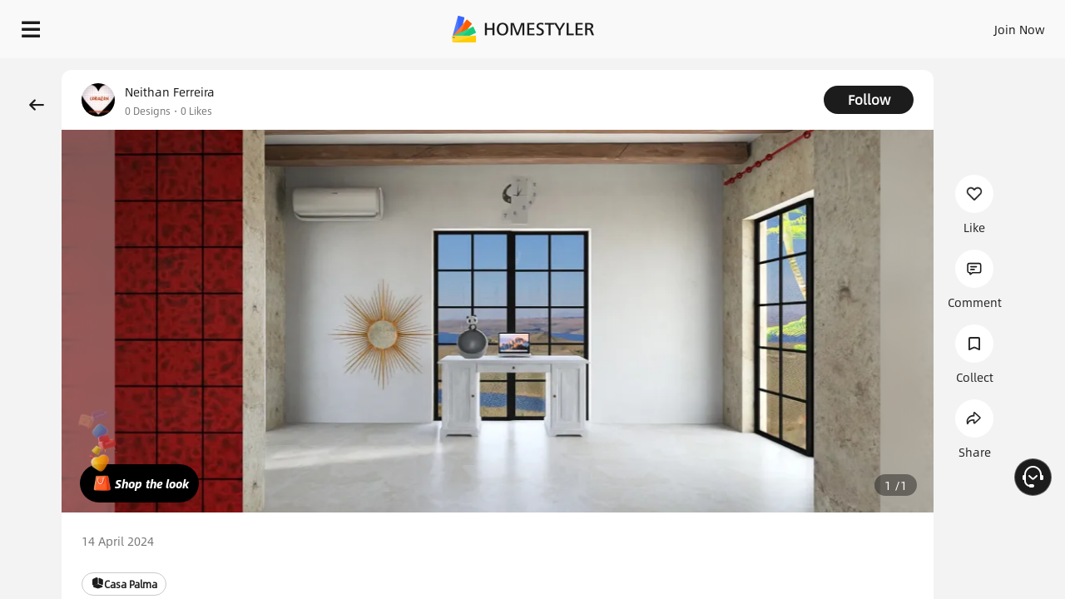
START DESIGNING (982, 25)
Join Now (819, 25)
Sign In (757, 25)
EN (877, 25)
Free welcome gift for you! (719, 70)
